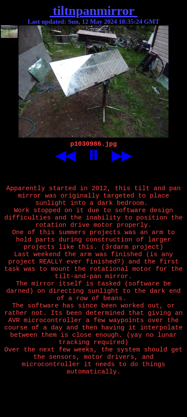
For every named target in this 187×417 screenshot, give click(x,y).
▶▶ (121, 157)
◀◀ (65, 157)
